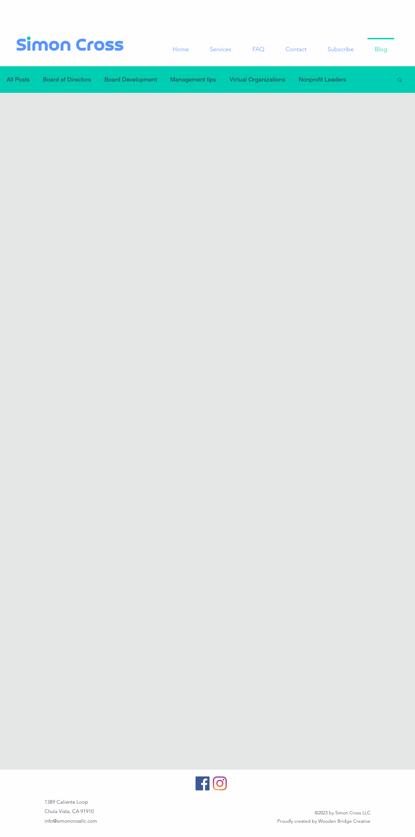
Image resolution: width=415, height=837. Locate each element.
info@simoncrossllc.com (71, 821)
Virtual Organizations (257, 79)
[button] (400, 80)
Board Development (130, 79)
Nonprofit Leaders (322, 79)
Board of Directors (67, 79)
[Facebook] (202, 783)
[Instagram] (220, 783)
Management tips (193, 79)
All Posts (18, 79)
